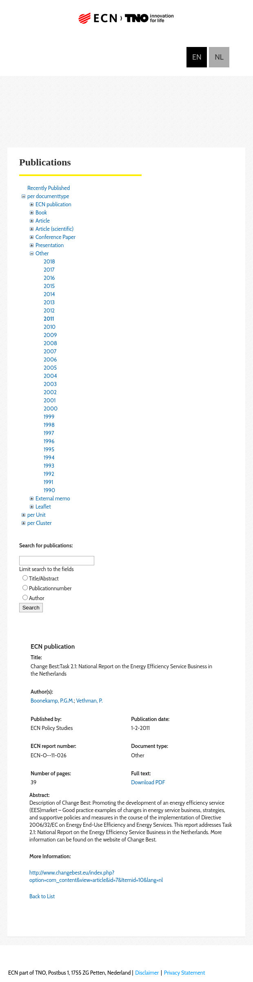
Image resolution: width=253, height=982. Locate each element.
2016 (49, 278)
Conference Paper (55, 237)
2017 (49, 269)
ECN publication (53, 204)
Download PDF (148, 782)
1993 (49, 465)
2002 (50, 392)
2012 (49, 310)
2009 (50, 335)
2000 (51, 408)
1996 (49, 441)
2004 (50, 376)
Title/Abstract (44, 578)
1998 (49, 425)
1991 (48, 482)
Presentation (50, 245)
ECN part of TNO (126, 21)
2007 (50, 351)
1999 (49, 416)
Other (42, 253)
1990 (49, 490)
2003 (50, 384)
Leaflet (43, 506)
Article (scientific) (54, 228)
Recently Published (48, 188)
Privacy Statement (184, 972)
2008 (50, 343)
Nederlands (219, 57)
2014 (49, 294)
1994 (49, 457)
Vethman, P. (89, 700)
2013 (49, 302)
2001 (49, 400)
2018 (49, 261)
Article (43, 220)
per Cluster (39, 523)
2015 (49, 286)
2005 (50, 367)
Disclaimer (147, 972)
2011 (49, 318)
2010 (49, 327)
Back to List (42, 896)
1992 (49, 474)
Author (36, 598)
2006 (50, 359)
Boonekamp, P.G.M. (52, 700)
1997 (49, 433)
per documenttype (48, 196)
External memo (53, 498)
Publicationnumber (50, 588)
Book (41, 212)
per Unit (36, 514)
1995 (49, 449)
